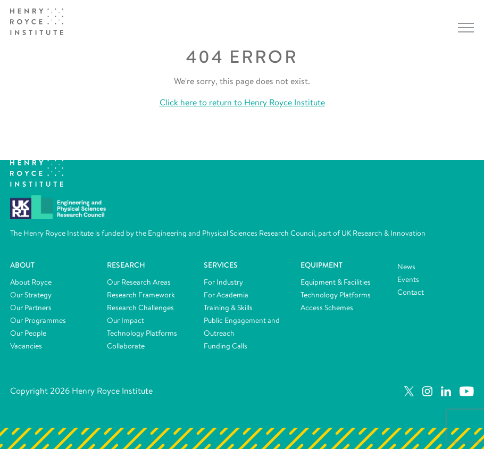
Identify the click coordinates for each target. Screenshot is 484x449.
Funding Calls (225, 346)
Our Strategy (31, 295)
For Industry (223, 282)
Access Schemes (327, 307)
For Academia (226, 295)
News (406, 266)
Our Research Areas (139, 282)
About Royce (31, 282)
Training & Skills (228, 307)
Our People (28, 333)
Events (408, 279)
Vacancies (26, 346)
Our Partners (31, 307)
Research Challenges (140, 307)
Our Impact (125, 320)
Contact (410, 292)
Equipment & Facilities (336, 282)
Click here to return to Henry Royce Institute (242, 102)
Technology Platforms (142, 333)
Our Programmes (38, 320)
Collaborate (126, 346)
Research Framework (141, 295)
